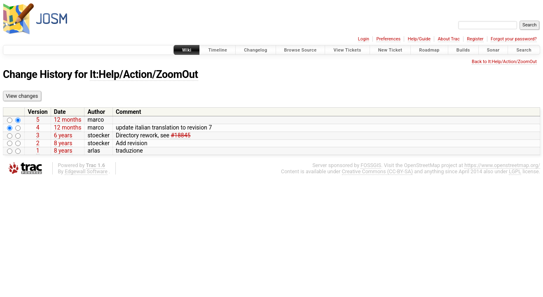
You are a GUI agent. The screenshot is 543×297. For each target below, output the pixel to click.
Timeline (217, 50)
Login (363, 39)
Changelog (255, 50)
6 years (63, 135)
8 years (63, 143)
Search (523, 50)
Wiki (187, 50)
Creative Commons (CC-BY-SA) (377, 171)
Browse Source (300, 50)
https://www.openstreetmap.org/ (502, 165)
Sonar (493, 50)
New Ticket (390, 50)
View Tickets (347, 50)
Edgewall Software (86, 171)
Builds (463, 50)
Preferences (388, 39)
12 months (68, 119)
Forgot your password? (514, 39)
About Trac (449, 39)
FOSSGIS (370, 165)
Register (475, 39)
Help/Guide (419, 39)
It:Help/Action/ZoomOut (144, 74)
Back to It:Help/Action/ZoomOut (504, 61)
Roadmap (429, 50)
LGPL (515, 171)
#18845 (180, 135)
